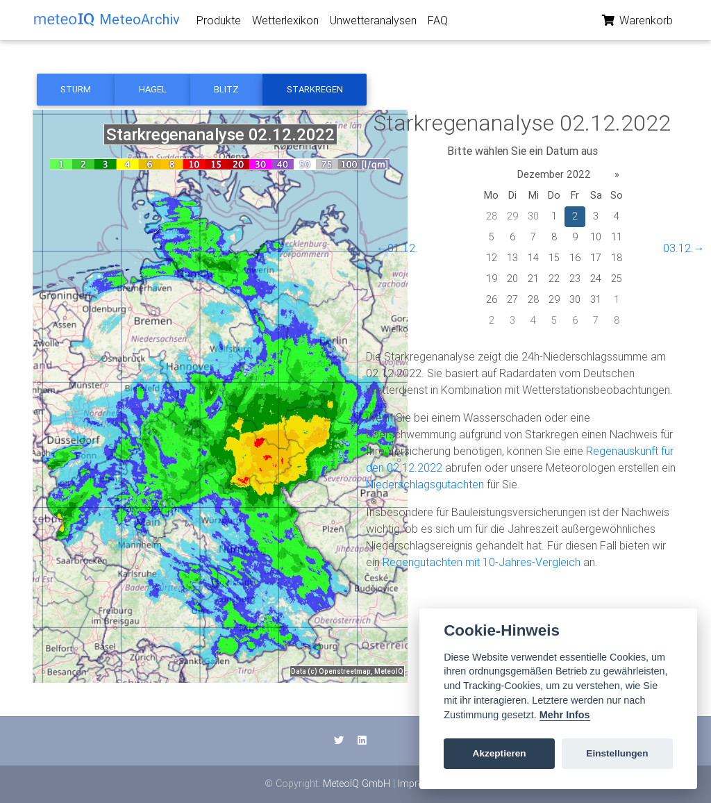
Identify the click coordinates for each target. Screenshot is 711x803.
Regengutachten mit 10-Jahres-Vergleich (481, 562)
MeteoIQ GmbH (356, 783)
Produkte (218, 23)
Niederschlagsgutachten (425, 484)
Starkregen (315, 89)
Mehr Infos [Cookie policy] (564, 714)
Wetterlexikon (285, 23)
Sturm (75, 89)
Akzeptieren (499, 753)
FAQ (438, 23)
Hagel (153, 89)
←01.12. (397, 248)
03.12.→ (684, 248)
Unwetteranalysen (373, 23)
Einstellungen (617, 753)
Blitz (226, 89)
